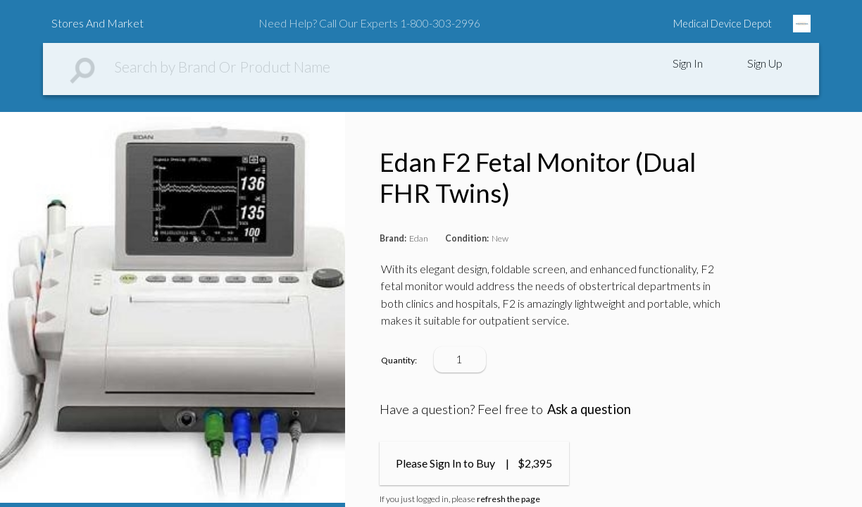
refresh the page (508, 499)
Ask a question (589, 409)
